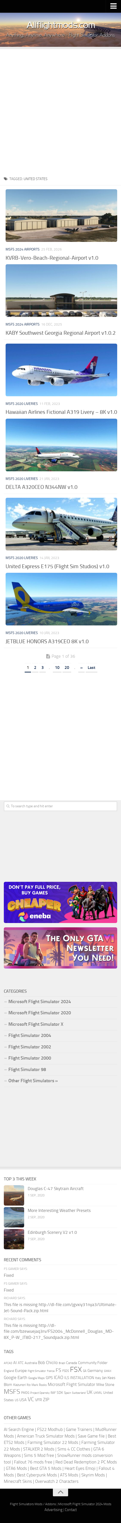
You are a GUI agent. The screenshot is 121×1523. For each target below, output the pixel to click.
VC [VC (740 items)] (31, 1399)
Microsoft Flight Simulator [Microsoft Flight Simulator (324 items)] (71, 1384)
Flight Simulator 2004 (29, 1035)
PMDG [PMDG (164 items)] (25, 1393)
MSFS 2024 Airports (23, 249)
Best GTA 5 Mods (46, 1468)
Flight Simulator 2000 (29, 1058)
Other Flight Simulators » (33, 1080)
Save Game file (91, 1436)
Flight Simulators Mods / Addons (33, 1504)
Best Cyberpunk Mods (37, 1474)
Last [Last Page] (91, 667)
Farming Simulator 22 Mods (52, 1442)
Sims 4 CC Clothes (73, 1449)
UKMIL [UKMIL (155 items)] (98, 1393)
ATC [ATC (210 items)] (21, 1363)
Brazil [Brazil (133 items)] (62, 1363)
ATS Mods (69, 1474)
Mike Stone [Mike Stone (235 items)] (105, 1385)
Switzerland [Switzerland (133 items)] (79, 1393)
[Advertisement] (60, 109)
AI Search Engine (19, 1429)
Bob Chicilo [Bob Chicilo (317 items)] (48, 1362)
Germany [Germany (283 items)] (95, 1370)
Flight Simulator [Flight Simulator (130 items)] (37, 1371)
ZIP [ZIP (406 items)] (46, 1399)
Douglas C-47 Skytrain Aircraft (56, 1188)
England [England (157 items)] (9, 1371)
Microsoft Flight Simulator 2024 (39, 1001)
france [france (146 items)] (51, 1371)
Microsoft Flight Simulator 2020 (39, 1013)
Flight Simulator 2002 (29, 1047)
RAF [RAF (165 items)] (53, 1393)
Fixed (9, 1275)
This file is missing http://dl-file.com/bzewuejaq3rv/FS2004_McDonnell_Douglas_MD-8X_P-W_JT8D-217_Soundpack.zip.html (59, 1331)
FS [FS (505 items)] (58, 1370)
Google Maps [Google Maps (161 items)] (36, 1378)
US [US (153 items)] (16, 1400)
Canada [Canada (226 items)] (71, 1363)
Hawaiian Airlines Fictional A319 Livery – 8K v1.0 (61, 412)
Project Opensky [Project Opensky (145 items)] (40, 1393)
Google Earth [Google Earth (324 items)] (15, 1377)
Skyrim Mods (93, 1474)
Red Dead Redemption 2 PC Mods (86, 1462)
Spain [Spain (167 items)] (67, 1393)
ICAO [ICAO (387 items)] (58, 1377)
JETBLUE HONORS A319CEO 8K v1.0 (47, 641)
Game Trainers (79, 1429)
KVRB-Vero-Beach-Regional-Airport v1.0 (52, 258)
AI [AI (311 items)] (15, 1362)
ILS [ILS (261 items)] (66, 1377)
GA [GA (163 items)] (84, 1371)
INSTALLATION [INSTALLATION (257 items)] (82, 1377)
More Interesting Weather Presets (59, 1210)
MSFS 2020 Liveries (22, 404)
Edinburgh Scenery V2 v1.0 (52, 1232)
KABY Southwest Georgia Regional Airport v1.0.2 (61, 333)
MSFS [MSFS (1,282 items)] (12, 1392)
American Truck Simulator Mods (46, 1436)
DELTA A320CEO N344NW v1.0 (42, 487)
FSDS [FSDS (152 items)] (65, 1371)
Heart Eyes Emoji (80, 1468)
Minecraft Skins (18, 1481)
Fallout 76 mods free (33, 1462)
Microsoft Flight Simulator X (35, 1024)
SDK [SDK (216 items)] (60, 1392)
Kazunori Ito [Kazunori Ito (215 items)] (22, 1385)
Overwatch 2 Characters (57, 1481)
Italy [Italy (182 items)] (98, 1378)
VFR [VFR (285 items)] (38, 1399)
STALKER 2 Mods (38, 1449)
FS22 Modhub (50, 1429)
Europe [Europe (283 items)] (21, 1370)
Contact (71, 1509)
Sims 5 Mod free (39, 1455)
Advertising (53, 1509)
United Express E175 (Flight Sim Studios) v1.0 (57, 566)
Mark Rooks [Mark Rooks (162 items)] (39, 1385)
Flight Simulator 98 (27, 1069)
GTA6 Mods (16, 1468)
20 (67, 667)
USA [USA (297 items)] (23, 1399)
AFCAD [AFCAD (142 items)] (8, 1363)
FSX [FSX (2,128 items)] (76, 1369)
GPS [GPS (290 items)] (49, 1377)
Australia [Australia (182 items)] (31, 1363)
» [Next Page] (81, 667)
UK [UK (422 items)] (90, 1392)
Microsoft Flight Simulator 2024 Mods (84, 1504)
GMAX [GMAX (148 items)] (107, 1371)
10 (57, 667)
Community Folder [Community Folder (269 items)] (93, 1362)
